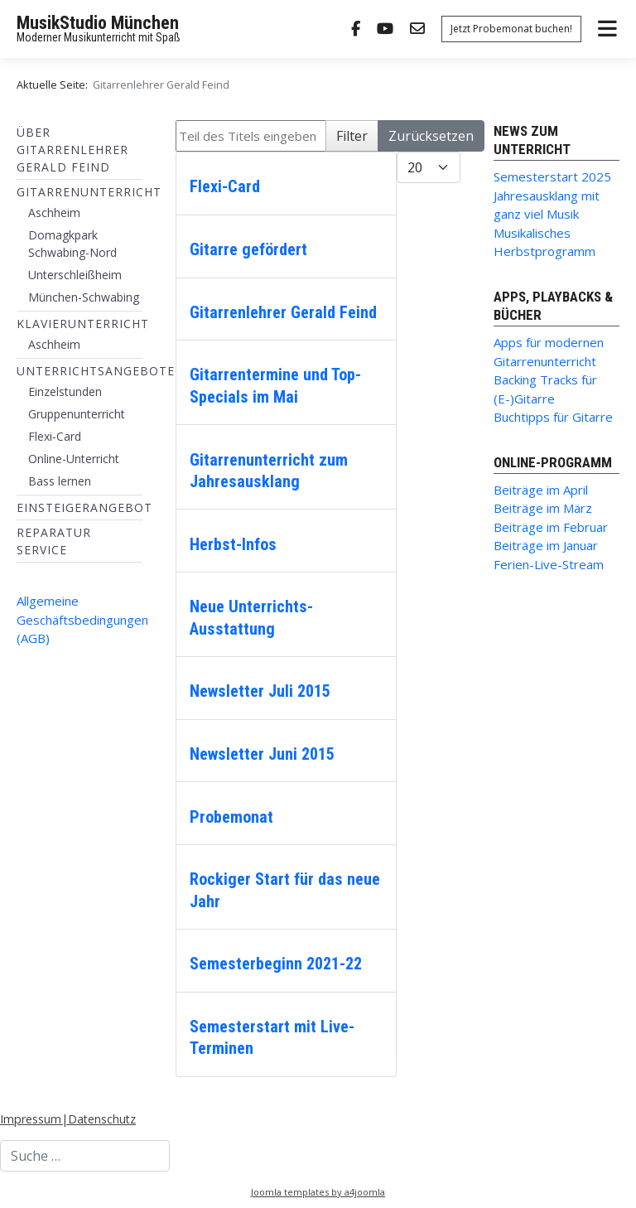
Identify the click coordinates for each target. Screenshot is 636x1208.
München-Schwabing (83, 297)
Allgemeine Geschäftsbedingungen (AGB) (82, 619)
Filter (352, 136)
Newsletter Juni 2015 (262, 754)
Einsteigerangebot (84, 507)
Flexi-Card (54, 436)
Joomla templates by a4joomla (318, 1192)
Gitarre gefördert (248, 249)
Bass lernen (59, 481)
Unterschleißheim (75, 275)
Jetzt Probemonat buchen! (511, 29)
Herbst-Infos (233, 544)
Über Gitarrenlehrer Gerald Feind (72, 149)
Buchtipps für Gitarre (553, 416)
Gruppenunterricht (76, 414)
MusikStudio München (98, 22)
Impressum (30, 1119)
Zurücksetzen (431, 136)
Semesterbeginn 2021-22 (276, 964)
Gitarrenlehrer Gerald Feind (283, 312)
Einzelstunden (65, 391)
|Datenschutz (98, 1119)
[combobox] (85, 1156)
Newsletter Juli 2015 (260, 691)
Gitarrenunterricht (89, 192)
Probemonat (231, 817)
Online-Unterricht (73, 458)
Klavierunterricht (83, 323)
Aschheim (54, 212)
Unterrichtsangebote (96, 371)
